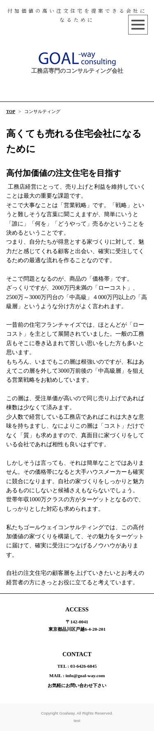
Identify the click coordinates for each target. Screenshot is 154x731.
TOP (10, 111)
